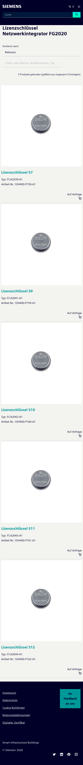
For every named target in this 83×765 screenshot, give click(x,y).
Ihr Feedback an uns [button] (70, 698)
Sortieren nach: (10, 46)
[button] (79, 6)
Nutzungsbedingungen (16, 715)
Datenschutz (9, 700)
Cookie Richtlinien (13, 707)
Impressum (9, 692)
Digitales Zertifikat (13, 722)
